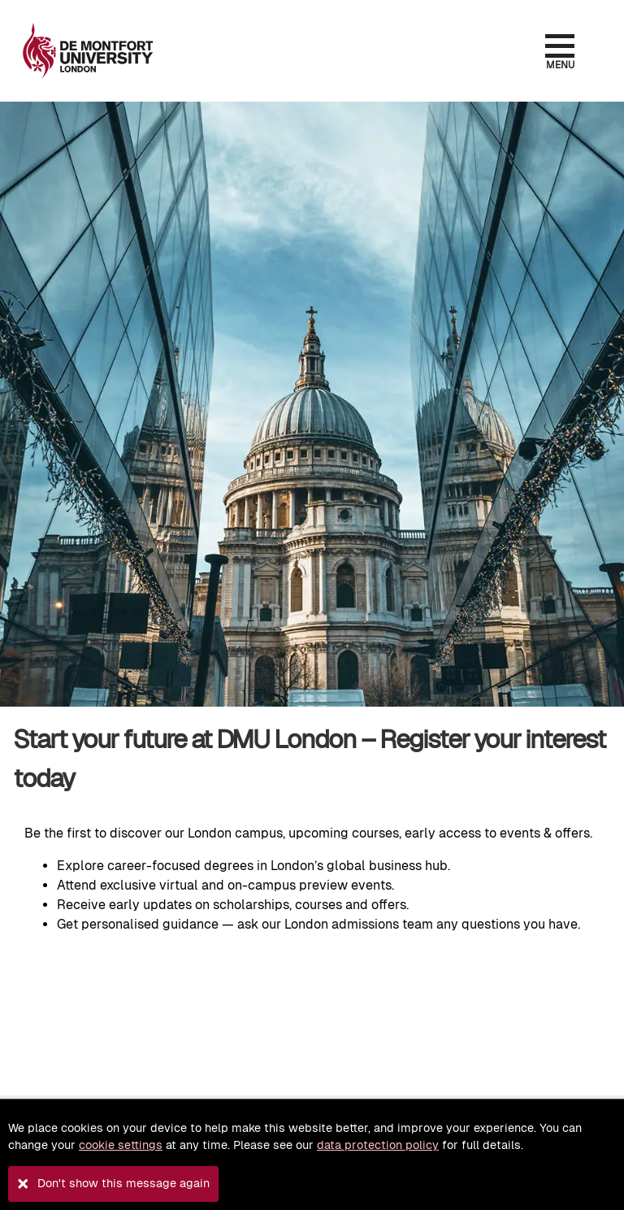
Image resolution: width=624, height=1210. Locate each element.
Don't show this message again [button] (123, 1183)
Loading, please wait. (312, 1008)
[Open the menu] (559, 46)
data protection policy (378, 1144)
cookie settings (120, 1144)
